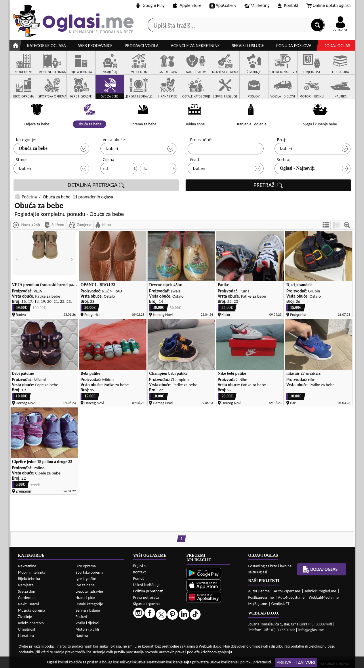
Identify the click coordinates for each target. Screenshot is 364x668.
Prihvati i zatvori (296, 662)
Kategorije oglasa (46, 45)
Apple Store (187, 5)
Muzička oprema (31, 610)
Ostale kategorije (89, 604)
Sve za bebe (85, 585)
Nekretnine (27, 566)
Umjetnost (26, 629)
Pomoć (138, 578)
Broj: (281, 139)
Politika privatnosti (148, 591)
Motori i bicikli (87, 629)
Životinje (25, 616)
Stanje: (22, 159)
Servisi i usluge (248, 45)
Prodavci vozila (142, 45)
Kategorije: (26, 139)
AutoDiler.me (259, 591)
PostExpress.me (261, 597)
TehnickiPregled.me (320, 591)
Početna (29, 197)
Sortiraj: (284, 159)
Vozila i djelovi (87, 623)
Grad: (195, 159)
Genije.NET (280, 603)
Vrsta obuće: (114, 139)
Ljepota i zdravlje (89, 591)
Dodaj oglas (337, 45)
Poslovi (81, 616)
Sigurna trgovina (146, 603)
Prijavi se (140, 565)
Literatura (26, 635)
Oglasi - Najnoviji (297, 168)
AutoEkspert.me (287, 591)
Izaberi (112, 148)
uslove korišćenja (224, 662)
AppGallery (223, 6)
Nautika (82, 635)
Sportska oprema (90, 572)
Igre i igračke (86, 578)
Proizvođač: (201, 139)
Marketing (257, 6)
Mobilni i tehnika (32, 572)
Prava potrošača (146, 597)
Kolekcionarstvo (31, 623)
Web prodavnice (95, 45)
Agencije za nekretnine (195, 45)
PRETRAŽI (268, 185)
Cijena (108, 159)
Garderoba (27, 597)
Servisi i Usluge (88, 610)
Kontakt (288, 5)
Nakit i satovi (28, 604)
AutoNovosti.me (291, 597)
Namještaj (26, 585)
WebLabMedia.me (324, 597)
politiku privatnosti (255, 662)
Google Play (150, 5)
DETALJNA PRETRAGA (96, 185)
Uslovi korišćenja (147, 584)
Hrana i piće (85, 597)
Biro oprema (86, 566)
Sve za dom (27, 591)
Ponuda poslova (294, 45)
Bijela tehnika (29, 578)
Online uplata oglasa (328, 6)
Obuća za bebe (33, 148)
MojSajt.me (257, 603)
